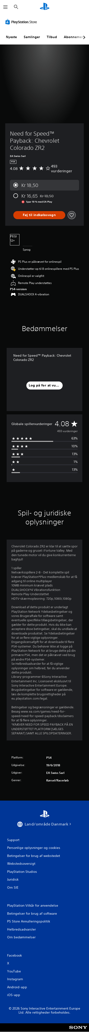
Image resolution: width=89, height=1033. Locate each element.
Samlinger (32, 37)
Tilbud (52, 37)
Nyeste (11, 37)
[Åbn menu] (5, 7)
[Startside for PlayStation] (45, 6)
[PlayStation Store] (22, 22)
